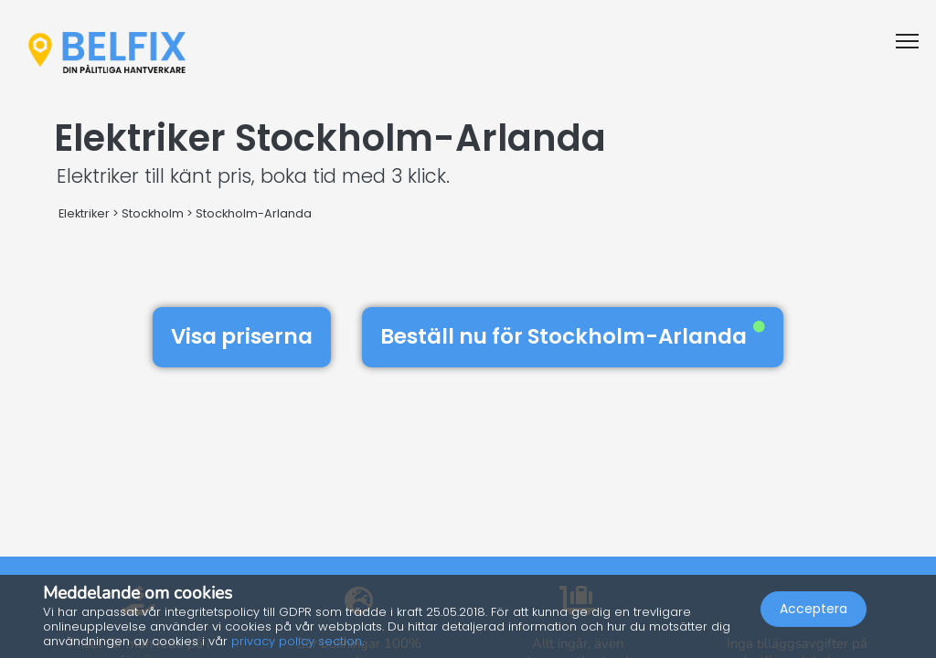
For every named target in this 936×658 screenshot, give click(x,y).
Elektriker (84, 213)
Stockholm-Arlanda (254, 213)
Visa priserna (242, 336)
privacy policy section (296, 641)
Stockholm (153, 213)
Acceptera (813, 609)
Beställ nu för (572, 336)
